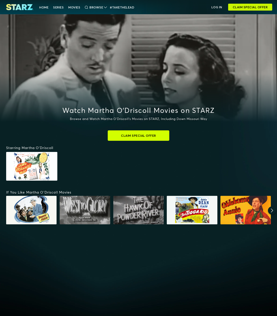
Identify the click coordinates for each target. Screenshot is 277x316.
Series (58, 7)
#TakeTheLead (122, 7)
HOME (43, 7)
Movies (74, 7)
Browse (96, 7)
